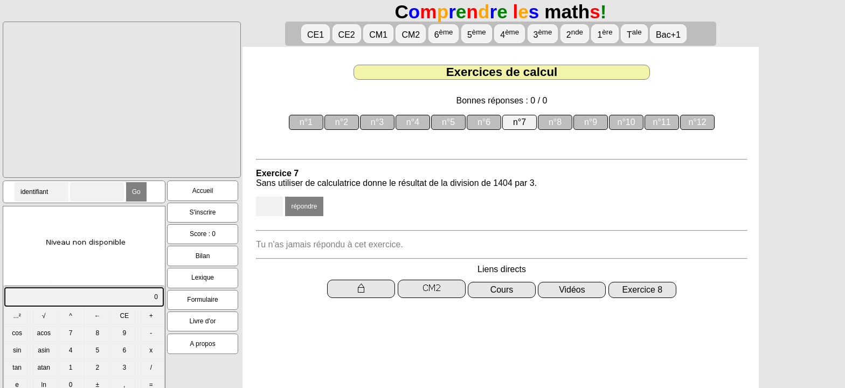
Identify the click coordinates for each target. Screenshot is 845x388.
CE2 (346, 34)
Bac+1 (668, 34)
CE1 (315, 34)
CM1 (378, 34)
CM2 (410, 34)
